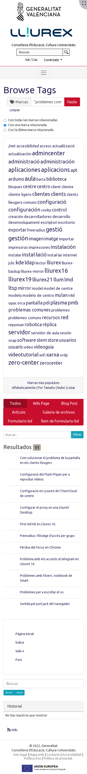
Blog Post (69, 403)
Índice (20, 642)
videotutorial (23, 354)
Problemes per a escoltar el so (42, 592)
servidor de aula (45, 333)
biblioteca (56, 179)
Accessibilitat (71, 755)
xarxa (52, 354)
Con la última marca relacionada (30, 130)
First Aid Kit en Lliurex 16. (38, 524)
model (37, 288)
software (26, 340)
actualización (19, 154)
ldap (30, 262)
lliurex (54, 262)
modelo (15, 295)
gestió (54, 229)
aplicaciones (24, 169)
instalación (63, 247)
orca (21, 303)
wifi (42, 355)
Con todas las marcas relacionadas (33, 120)
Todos (15, 403)
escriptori (49, 222)
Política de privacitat (58, 758)
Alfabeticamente (24, 388)
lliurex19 (20, 279)
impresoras (18, 247)
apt (74, 170)
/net (12, 146)
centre (29, 186)
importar (66, 239)
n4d (71, 295)
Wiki (20, 651)
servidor (19, 332)
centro (43, 186)
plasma (58, 302)
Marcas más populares (43, 383)
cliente (67, 186)
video (28, 347)
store (53, 340)
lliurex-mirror (32, 271)
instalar (14, 255)
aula (30, 178)
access (46, 146)
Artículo (19, 412)
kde (20, 262)
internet (70, 255)
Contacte (53, 755)
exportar (17, 229)
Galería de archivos (59, 412)
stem (42, 340)
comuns (30, 202)
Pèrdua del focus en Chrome (40, 547)
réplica (49, 324)
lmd (68, 279)
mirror (24, 288)
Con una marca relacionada (27, 125)
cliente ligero (20, 194)
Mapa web (36, 755)
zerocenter (51, 363)
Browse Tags (29, 90)
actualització (63, 146)
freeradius (36, 230)
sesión (65, 333)
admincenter (48, 153)
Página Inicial (25, 634)
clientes (41, 194)
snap (12, 340)
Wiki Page (41, 403)
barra (40, 179)
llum (58, 279)
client (56, 186)
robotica (33, 324)
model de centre (58, 288)
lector (40, 263)
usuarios (67, 340)
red (64, 317)
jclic (11, 263)
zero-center (23, 362)
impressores (39, 247)
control (59, 209)
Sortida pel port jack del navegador (45, 604)
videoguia (44, 346)
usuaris (15, 346)
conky (46, 210)
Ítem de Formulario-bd (60, 421)
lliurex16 (56, 270)
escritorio (66, 222)
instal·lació (34, 254)
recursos (51, 317)
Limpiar (15, 110)
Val (27, 60)
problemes (60, 310)
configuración (24, 209)
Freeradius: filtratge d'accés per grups (47, 536)
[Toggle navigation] (43, 72)
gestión (18, 238)
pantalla (34, 302)
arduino (16, 179)
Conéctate (52, 60)
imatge (51, 238)
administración (57, 161)
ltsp (12, 288)
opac (12, 303)
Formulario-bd (20, 421)
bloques (15, 186)
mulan (61, 295)
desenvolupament (24, 222)
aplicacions (55, 169)
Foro (19, 660)
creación (15, 216)
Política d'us (32, 758)
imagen (36, 238)
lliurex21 (42, 279)
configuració (51, 202)
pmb (73, 302)
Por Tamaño (46, 388)
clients (58, 194)
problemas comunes (29, 309)
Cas (35, 60)
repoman (16, 324)
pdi (46, 302)
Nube (61, 388)
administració (24, 161)
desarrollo (61, 216)
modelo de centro (38, 295)
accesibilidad (27, 146)
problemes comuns (24, 317)
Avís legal (20, 755)
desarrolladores (38, 216)
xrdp (64, 355)
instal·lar (54, 255)
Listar (71, 388)
